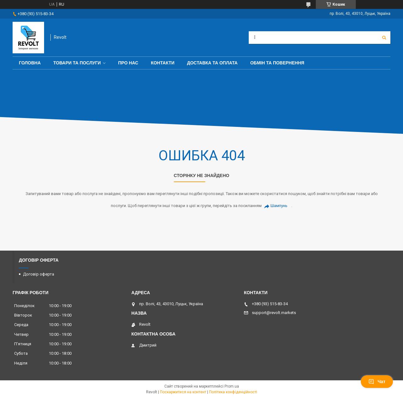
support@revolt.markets (274, 312)
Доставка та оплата (212, 62)
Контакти (162, 62)
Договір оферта (38, 274)
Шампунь (278, 205)
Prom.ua (231, 386)
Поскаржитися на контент (183, 392)
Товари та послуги (77, 62)
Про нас (128, 62)
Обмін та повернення (277, 62)
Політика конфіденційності (233, 392)
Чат (376, 381)
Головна (30, 62)
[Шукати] (384, 37)
